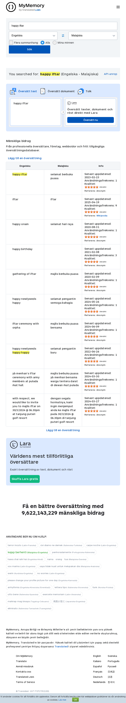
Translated (61, 646)
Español (97, 666)
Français (97, 671)
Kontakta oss (23, 671)
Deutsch (98, 676)
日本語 (111, 671)
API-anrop (110, 73)
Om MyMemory (24, 656)
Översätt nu (90, 119)
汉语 (110, 676)
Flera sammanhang (23, 43)
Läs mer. (63, 700)
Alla (45, 43)
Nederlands (99, 682)
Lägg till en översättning (25, 158)
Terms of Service (25, 682)
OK (75, 699)
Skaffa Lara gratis (25, 479)
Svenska (112, 656)
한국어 (111, 682)
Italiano (97, 661)
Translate (21, 661)
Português (113, 661)
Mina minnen (63, 43)
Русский (112, 666)
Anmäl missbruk (24, 666)
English (97, 656)
